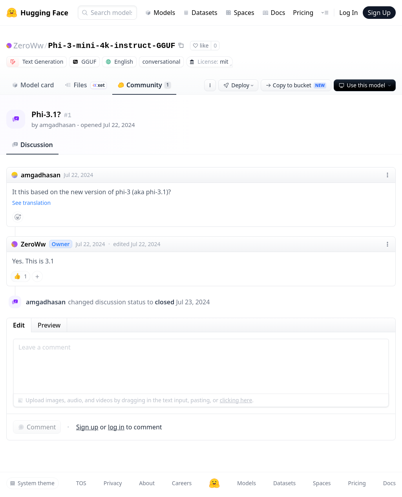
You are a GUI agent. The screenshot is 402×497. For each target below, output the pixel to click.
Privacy (113, 483)
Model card (33, 85)
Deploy (239, 85)
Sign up (87, 427)
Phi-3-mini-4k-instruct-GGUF (111, 45)
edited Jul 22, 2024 (136, 244)
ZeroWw (28, 45)
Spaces (239, 12)
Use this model (365, 85)
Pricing (303, 12)
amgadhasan (58, 125)
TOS (81, 483)
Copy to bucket (296, 85)
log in (116, 427)
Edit (19, 325)
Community (144, 85)
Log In (348, 12)
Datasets (200, 12)
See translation (31, 202)
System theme (32, 483)
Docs (273, 12)
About (147, 483)
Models (160, 12)
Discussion (32, 144)
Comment (37, 427)
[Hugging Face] (214, 483)
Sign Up (379, 12)
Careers (182, 483)
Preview (49, 325)
